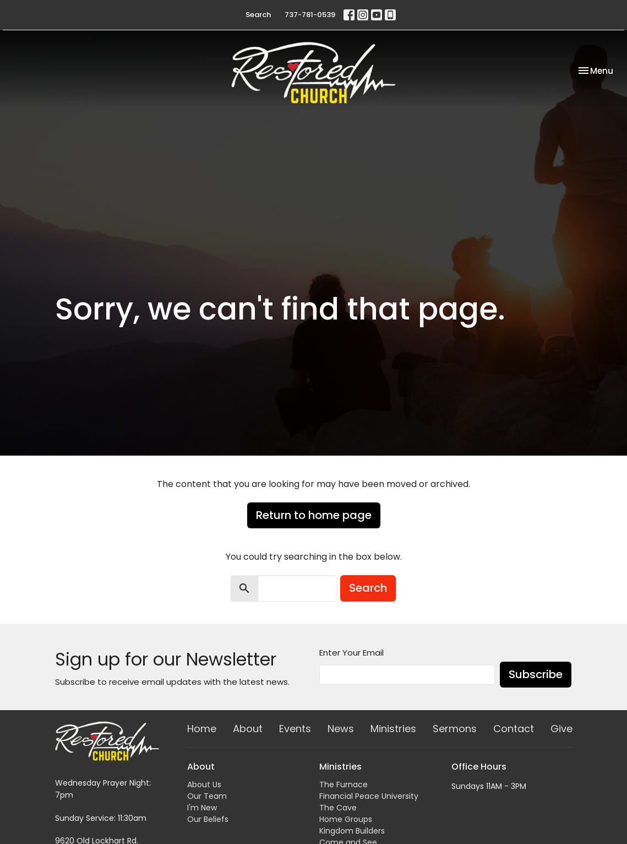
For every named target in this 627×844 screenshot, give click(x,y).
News (341, 728)
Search (258, 14)
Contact (513, 728)
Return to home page (314, 515)
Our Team (207, 796)
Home (201, 728)
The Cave (338, 807)
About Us (204, 784)
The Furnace (343, 784)
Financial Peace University (368, 796)
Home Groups (345, 819)
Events (295, 728)
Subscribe (536, 674)
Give (561, 728)
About (248, 728)
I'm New (202, 807)
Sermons (455, 728)
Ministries (393, 728)
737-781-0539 (310, 14)
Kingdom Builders (352, 830)
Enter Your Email (351, 652)
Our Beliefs (207, 819)
